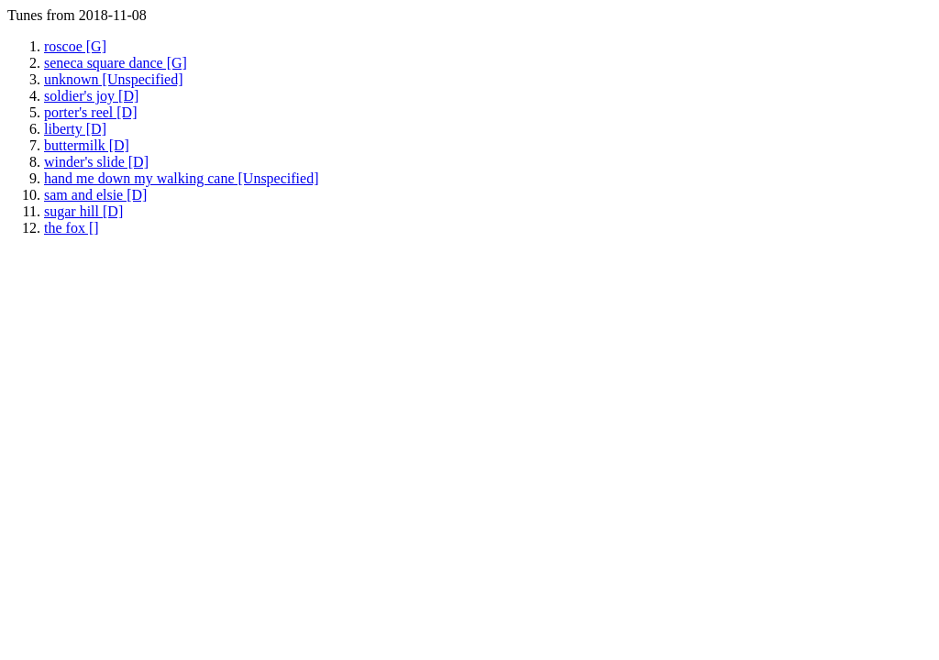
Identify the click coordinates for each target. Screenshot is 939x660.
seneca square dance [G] (115, 63)
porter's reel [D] (91, 112)
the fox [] (71, 228)
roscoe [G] (75, 46)
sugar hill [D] (83, 211)
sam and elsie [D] (95, 195)
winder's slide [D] (96, 162)
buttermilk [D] (86, 145)
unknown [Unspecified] (113, 79)
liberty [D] (75, 129)
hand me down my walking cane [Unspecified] (181, 178)
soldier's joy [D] (91, 96)
